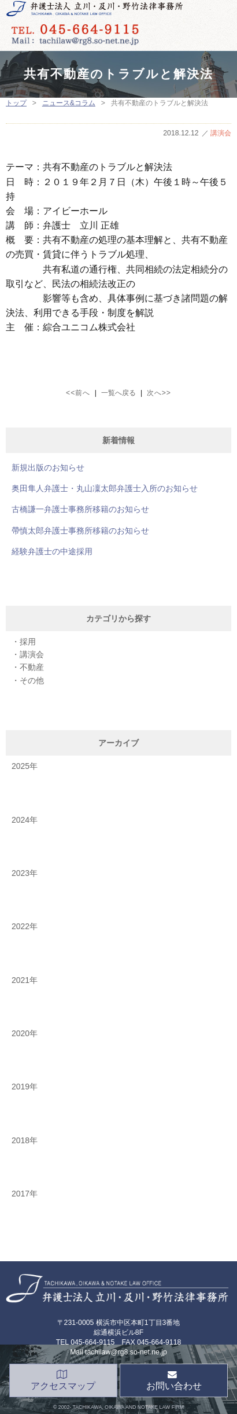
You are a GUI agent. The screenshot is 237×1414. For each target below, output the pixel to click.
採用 (28, 641)
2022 (20, 926)
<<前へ (78, 393)
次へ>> (159, 393)
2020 (20, 1033)
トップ (16, 103)
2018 (20, 1140)
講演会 (220, 133)
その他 (32, 680)
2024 (20, 819)
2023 (20, 873)
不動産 (32, 667)
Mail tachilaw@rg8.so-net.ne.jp (118, 1352)
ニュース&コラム (68, 103)
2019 (20, 1086)
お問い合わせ (173, 1380)
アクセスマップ (63, 1380)
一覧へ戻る (118, 393)
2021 (20, 980)
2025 (20, 766)
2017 (20, 1193)
